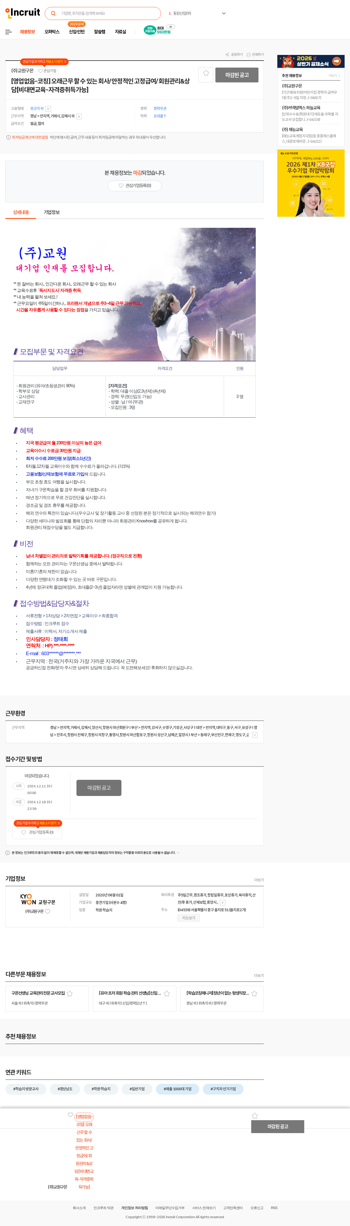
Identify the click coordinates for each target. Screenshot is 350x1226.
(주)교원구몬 (22, 71)
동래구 (205, 734)
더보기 (259, 880)
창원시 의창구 (98, 734)
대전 (199, 727)
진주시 (61, 734)
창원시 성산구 (157, 734)
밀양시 (183, 734)
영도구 (240, 734)
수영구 (167, 727)
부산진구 (217, 734)
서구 (237, 727)
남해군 (173, 734)
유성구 (246, 727)
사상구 (188, 727)
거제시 (75, 727)
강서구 (156, 727)
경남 (53, 727)
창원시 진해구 (77, 734)
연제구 (229, 734)
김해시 (86, 727)
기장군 (178, 727)
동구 (230, 727)
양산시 (97, 727)
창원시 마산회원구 (116, 727)
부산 (134, 727)
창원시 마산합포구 (133, 734)
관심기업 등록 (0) (37, 832)
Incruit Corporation (180, 1217)
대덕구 (221, 727)
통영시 (114, 734)
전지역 (64, 727)
